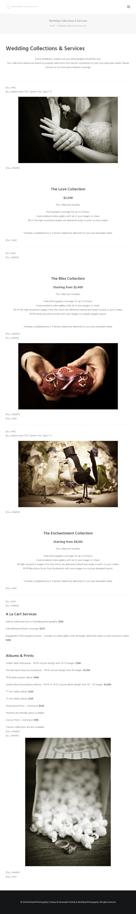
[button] (128, 6)
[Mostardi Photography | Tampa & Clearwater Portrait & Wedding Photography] (22, 6)
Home (52, 26)
